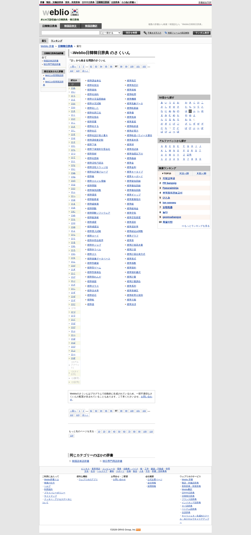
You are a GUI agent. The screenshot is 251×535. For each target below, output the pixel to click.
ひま (73, 204)
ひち (73, 150)
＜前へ (73, 66)
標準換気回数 (94, 190)
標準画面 (91, 281)
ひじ (73, 288)
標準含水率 (93, 290)
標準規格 (131, 89)
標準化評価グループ (97, 172)
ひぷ (73, 350)
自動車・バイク (130, 469)
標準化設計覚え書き (97, 135)
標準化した (93, 108)
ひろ (73, 250)
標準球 (130, 144)
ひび (73, 327)
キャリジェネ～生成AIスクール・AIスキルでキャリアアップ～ (194, 519)
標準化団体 (93, 158)
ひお (73, 103)
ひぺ (73, 354)
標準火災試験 (94, 103)
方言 (148, 471)
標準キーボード (135, 176)
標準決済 (131, 304)
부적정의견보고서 (172, 192)
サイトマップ (50, 496)
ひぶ (73, 331)
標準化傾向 (93, 94)
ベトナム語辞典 (189, 509)
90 (139, 431)
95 (106, 66)
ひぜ (73, 296)
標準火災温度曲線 (96, 99)
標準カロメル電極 (96, 181)
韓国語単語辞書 (80, 461)
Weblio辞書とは (51, 479)
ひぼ (73, 339)
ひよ (73, 231)
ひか (73, 107)
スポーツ (120, 471)
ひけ (73, 119)
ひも (73, 219)
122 (71, 71)
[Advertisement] (147, 14)
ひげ (73, 277)
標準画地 (91, 89)
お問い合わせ (119, 479)
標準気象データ (135, 103)
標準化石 (91, 130)
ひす (73, 134)
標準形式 (131, 258)
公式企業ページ (155, 479)
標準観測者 (93, 217)
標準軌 (90, 299)
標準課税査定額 (95, 140)
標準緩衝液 (93, 204)
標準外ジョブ (94, 245)
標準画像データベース (98, 258)
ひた (73, 146)
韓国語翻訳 (91, 25)
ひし (73, 130)
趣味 (112, 471)
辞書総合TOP (205, 2)
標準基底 (131, 121)
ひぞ (73, 300)
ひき (73, 111)
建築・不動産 (157, 469)
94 (101, 66)
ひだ (73, 304)
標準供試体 (132, 149)
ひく (73, 115)
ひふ (73, 192)
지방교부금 (169, 178)
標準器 (90, 304)
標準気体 (131, 117)
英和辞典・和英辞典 (191, 486)
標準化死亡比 (94, 112)
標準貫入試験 (94, 231)
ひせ (73, 138)
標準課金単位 (94, 80)
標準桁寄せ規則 (135, 295)
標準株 (90, 176)
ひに (73, 169)
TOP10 (166, 173)
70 (129, 431)
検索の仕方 (49, 483)
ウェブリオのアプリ (88, 479)
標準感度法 (93, 226)
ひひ (73, 188)
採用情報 (152, 486)
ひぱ (73, 343)
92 (91, 66)
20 (104, 431)
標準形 (130, 240)
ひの (73, 181)
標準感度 (91, 222)
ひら (73, 234)
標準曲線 (131, 158)
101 (138, 66)
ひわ (73, 254)
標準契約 (131, 267)
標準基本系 (132, 140)
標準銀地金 (132, 208)
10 (99, 431)
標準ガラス (93, 286)
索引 (44, 40)
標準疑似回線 (134, 181)
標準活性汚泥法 (95, 163)
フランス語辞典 (189, 499)
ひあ (73, 88)
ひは (73, 184)
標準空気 (131, 213)
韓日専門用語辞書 (112, 461)
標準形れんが (94, 277)
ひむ (73, 211)
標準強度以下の (135, 153)
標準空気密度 (134, 217)
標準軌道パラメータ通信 (139, 135)
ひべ (73, 335)
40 (114, 431)
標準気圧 (131, 80)
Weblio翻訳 (187, 489)
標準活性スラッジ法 (97, 167)
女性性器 (167, 207)
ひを (73, 258)
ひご (73, 281)
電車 (119, 469)
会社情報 (152, 483)
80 (134, 431)
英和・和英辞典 (72, 2)
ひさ (73, 126)
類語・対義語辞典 (54, 2)
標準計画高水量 (135, 245)
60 (124, 431)
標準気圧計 (132, 85)
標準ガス (91, 254)
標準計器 (131, 249)
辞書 (42, 2)
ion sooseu (169, 202)
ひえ (73, 99)
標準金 (130, 163)
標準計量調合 (134, 281)
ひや (73, 223)
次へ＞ (85, 71)
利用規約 (48, 489)
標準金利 (131, 167)
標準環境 (91, 194)
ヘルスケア (102, 471)
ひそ (73, 142)
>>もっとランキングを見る (196, 226)
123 (77, 71)
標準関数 (91, 208)
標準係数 (131, 263)
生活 (93, 471)
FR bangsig (169, 183)
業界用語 (96, 469)
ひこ (73, 123)
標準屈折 (131, 222)
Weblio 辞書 (47, 46)
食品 (135, 471)
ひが (73, 265)
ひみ (73, 207)
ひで (73, 315)
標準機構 (131, 99)
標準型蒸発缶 (94, 272)
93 (96, 66)
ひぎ (73, 269)
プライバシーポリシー (54, 492)
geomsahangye (172, 217)
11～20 (184, 173)
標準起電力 (132, 130)
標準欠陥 (131, 299)
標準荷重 (91, 121)
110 (151, 431)
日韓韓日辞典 (102, 2)
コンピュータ (108, 469)
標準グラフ (132, 235)
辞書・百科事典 (159, 471)
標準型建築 (93, 263)
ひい (73, 92)
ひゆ (73, 227)
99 (126, 66)
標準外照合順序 (95, 240)
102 (144, 66)
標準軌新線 (132, 108)
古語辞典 (115, 2)
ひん (73, 262)
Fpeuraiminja (170, 188)
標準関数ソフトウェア (98, 213)
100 (131, 66)
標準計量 (131, 277)
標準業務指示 (134, 199)
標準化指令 (93, 117)
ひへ (73, 196)
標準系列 (131, 286)
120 (71, 435)
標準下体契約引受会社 (98, 149)
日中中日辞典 (88, 2)
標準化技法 (93, 85)
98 (121, 66)
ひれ (73, 246)
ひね (73, 177)
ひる (73, 242)
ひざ (73, 285)
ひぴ (73, 346)
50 (119, 431)
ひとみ (166, 197)
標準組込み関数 (135, 231)
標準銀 (130, 204)
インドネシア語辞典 (191, 502)
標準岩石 (91, 295)
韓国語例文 (70, 25)
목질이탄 (167, 222)
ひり (73, 238)
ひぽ (73, 358)
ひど (73, 319)
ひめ (73, 215)
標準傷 (130, 112)
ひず (73, 292)
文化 (86, 471)
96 (111, 66)
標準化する (93, 126)
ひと (73, 161)
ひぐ (73, 273)
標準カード (93, 235)
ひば (73, 323)
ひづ (73, 312)
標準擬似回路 (134, 190)
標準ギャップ (134, 194)
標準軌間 (131, 94)
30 (109, 431)
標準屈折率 (132, 226)
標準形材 (91, 153)
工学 (147, 469)
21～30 (201, 173)
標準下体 (91, 144)
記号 (189, 154)
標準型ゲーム (94, 267)
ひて (73, 157)
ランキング (56, 40)
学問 (168, 469)
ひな (73, 165)
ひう (73, 96)
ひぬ (73, 173)
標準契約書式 (134, 272)
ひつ (73, 153)
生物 (129, 471)
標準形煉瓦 (132, 290)
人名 (141, 471)
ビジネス (85, 469)
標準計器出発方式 (136, 254)
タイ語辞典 (187, 506)
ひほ (73, 200)
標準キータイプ (135, 172)
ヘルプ (47, 486)
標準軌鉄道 (132, 126)
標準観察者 (93, 199)
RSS (138, 530)
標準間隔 (91, 185)
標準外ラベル (94, 249)
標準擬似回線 (134, 185)
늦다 (165, 212)
